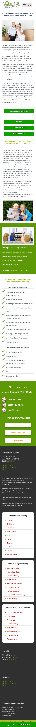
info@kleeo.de (11, 461)
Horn (8, 535)
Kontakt (4, 469)
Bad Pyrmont (11, 531)
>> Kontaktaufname (18, 432)
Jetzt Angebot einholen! (19, 111)
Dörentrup (10, 528)
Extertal (9, 543)
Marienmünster (12, 554)
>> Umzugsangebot (18, 425)
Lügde (9, 539)
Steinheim (10, 524)
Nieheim (10, 547)
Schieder (10, 520)
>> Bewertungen (18, 440)
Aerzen (9, 550)
